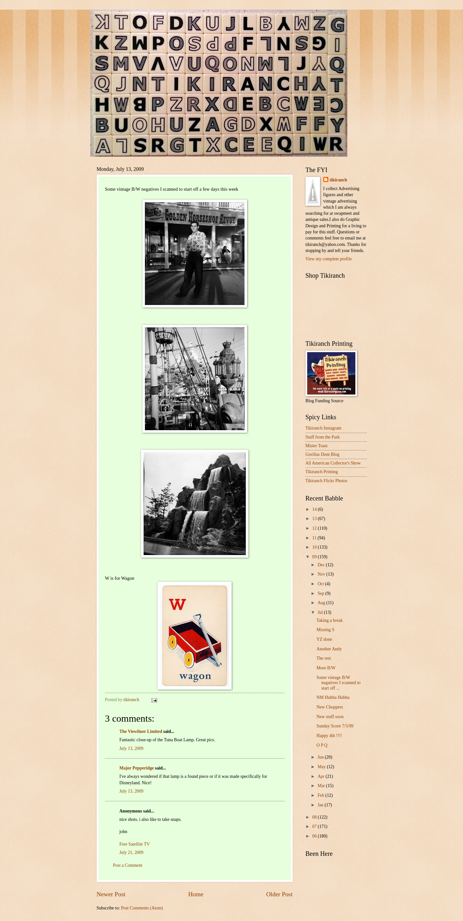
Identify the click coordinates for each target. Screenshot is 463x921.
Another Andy (329, 649)
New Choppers (329, 707)
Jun (321, 757)
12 (315, 528)
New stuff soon (329, 716)
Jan (321, 805)
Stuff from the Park (323, 437)
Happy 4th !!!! (329, 735)
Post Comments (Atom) (142, 908)
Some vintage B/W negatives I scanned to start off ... (338, 683)
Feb (321, 795)
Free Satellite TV (135, 844)
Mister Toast (317, 445)
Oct (321, 583)
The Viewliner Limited (141, 731)
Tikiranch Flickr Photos (327, 480)
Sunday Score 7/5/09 (334, 726)
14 (315, 509)
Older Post (279, 894)
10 (315, 547)
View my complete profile (329, 258)
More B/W (325, 667)
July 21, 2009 (132, 852)
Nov (321, 574)
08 (315, 817)
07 (315, 826)
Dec (321, 564)
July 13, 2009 (132, 748)
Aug (321, 602)
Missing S (325, 629)
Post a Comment (127, 865)
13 (315, 518)
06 (315, 836)
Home (195, 894)
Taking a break (329, 620)
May (322, 766)
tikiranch (338, 180)
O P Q (321, 745)
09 (315, 556)
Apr (321, 776)
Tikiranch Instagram (324, 428)
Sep (321, 593)
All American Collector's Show (333, 463)
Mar (321, 785)
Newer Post (111, 894)
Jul (320, 612)
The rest (323, 658)
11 (315, 537)
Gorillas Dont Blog (323, 454)
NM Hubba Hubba (333, 697)
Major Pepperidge (137, 768)
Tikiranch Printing (322, 471)
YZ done (324, 639)
